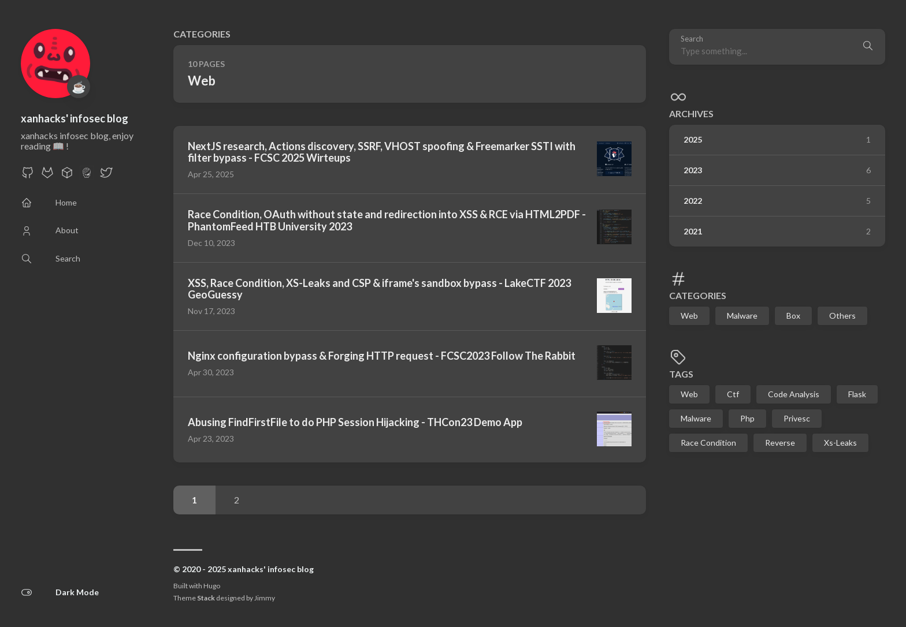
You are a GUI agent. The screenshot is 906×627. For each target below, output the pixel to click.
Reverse (780, 442)
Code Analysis (793, 394)
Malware (742, 315)
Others (842, 315)
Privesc (797, 418)
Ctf (733, 394)
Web (689, 315)
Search (692, 39)
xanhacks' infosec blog (74, 118)
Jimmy (264, 598)
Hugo (211, 585)
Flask (857, 394)
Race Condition (708, 442)
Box (793, 315)
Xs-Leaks (840, 442)
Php (747, 418)
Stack (206, 598)
